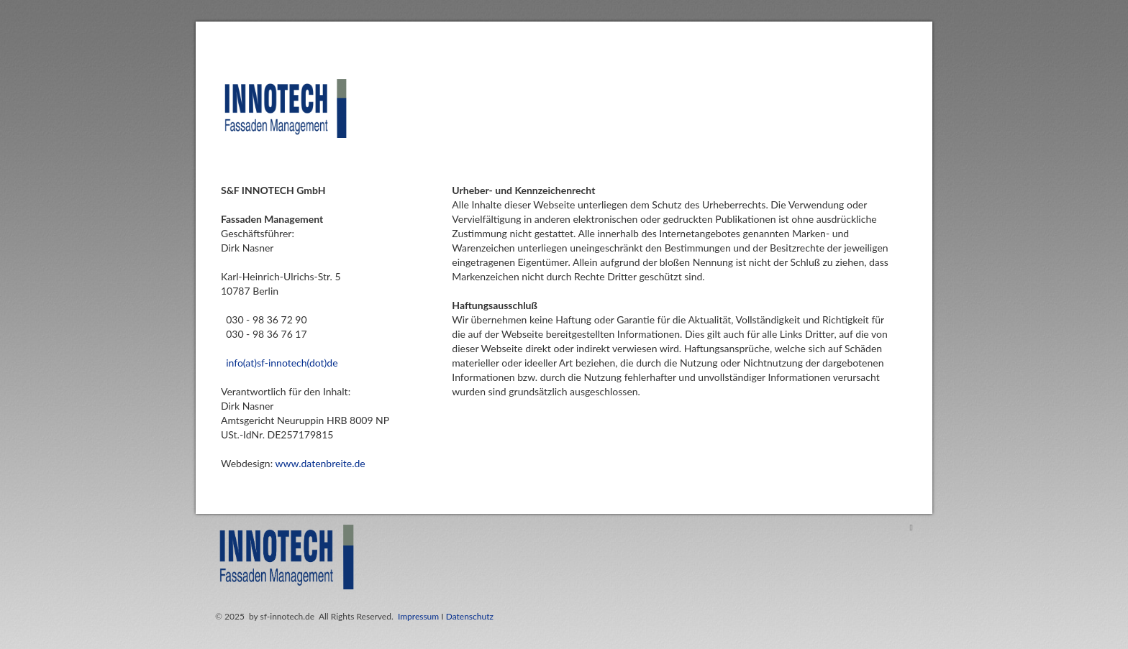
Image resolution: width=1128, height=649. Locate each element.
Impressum (418, 616)
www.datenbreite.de (320, 463)
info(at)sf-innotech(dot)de (281, 362)
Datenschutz (470, 616)
